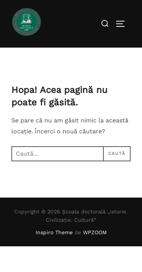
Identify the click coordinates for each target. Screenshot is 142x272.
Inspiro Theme (54, 232)
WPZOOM (95, 232)
